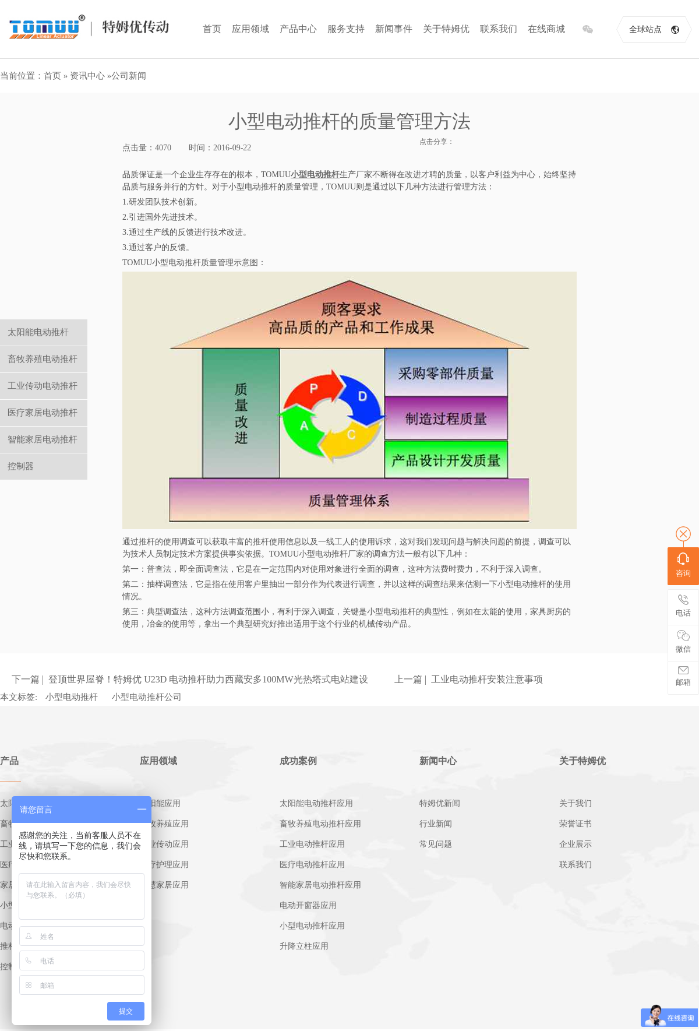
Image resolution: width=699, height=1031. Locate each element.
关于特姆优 (446, 29)
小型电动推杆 (71, 697)
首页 (212, 29)
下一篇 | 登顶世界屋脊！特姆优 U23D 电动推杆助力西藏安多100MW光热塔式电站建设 (190, 679)
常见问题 (435, 844)
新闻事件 (393, 29)
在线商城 (546, 29)
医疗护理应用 (164, 864)
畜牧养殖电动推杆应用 (320, 823)
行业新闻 (435, 823)
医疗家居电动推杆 (42, 412)
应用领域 (250, 29)
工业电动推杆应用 (312, 844)
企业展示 (575, 844)
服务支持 (346, 29)
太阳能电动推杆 (38, 332)
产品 (9, 761)
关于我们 (575, 803)
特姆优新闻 (439, 803)
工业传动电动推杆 (42, 385)
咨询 (683, 565)
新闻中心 (438, 761)
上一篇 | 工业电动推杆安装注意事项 (468, 679)
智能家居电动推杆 (42, 439)
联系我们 (498, 29)
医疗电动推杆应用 (312, 864)
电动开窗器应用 (308, 905)
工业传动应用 (164, 844)
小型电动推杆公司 (147, 697)
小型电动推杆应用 (312, 925)
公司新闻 (128, 75)
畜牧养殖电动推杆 (42, 359)
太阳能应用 (160, 803)
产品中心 (298, 29)
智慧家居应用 (164, 885)
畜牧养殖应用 (164, 823)
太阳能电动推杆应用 (316, 803)
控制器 (21, 466)
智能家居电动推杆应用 (320, 885)
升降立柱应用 (304, 946)
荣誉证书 (575, 823)
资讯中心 (87, 75)
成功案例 (298, 761)
